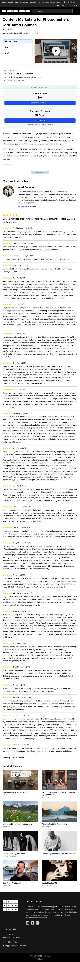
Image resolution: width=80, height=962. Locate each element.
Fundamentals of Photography (15, 792)
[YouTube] (28, 923)
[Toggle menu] (76, 11)
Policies (40, 959)
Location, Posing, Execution (14, 853)
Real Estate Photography (12, 883)
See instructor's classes (26, 206)
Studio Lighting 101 (49, 883)
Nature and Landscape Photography (17, 824)
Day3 (7, 53)
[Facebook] (33, 923)
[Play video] (56, 51)
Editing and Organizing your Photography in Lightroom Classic (59, 793)
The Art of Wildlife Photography (54, 824)
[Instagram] (38, 923)
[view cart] (74, 2)
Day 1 (7, 47)
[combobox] (52, 11)
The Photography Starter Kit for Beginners (59, 853)
